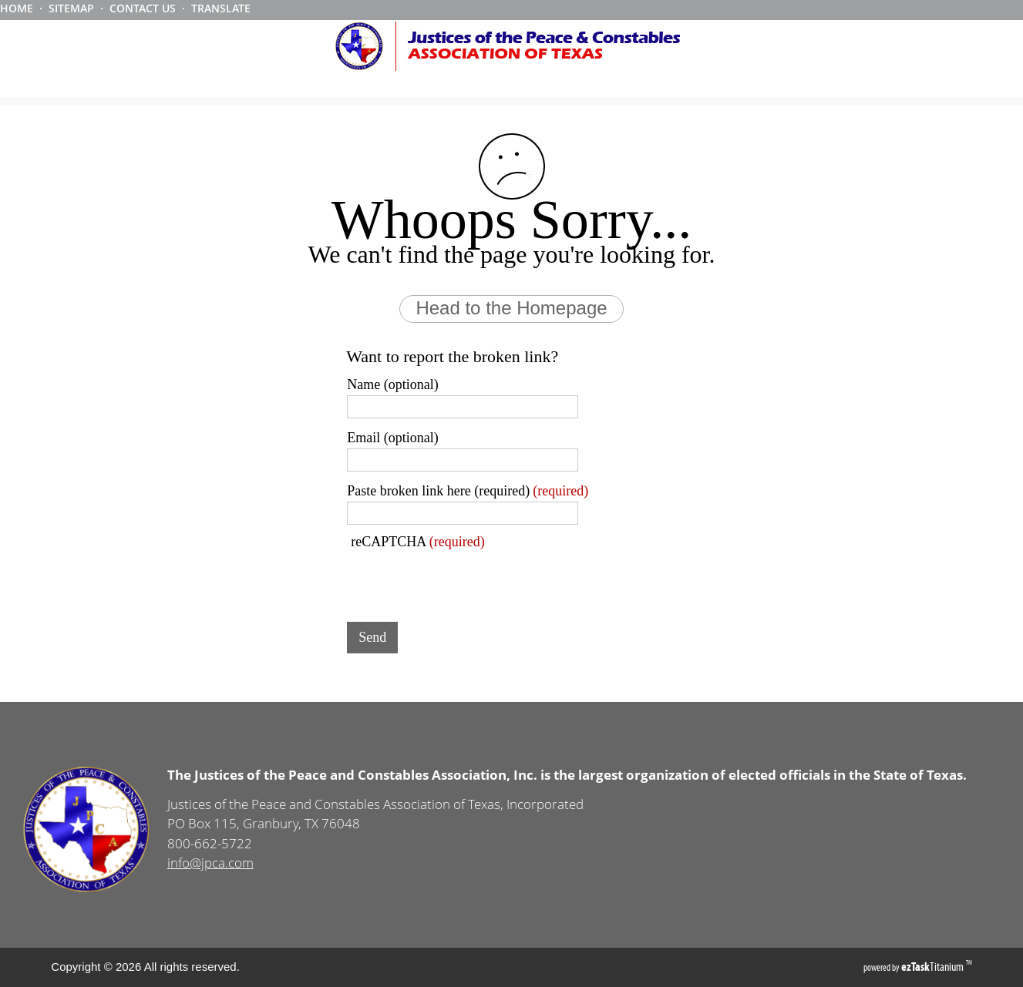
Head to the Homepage (511, 307)
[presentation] (464, 580)
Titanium (933, 966)
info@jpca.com (210, 862)
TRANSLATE (221, 8)
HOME (16, 8)
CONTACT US (142, 8)
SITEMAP (71, 8)
